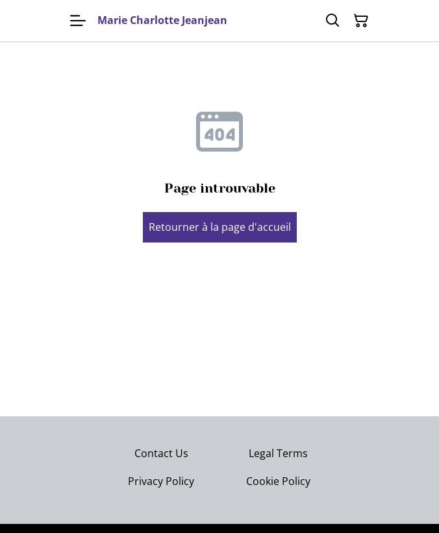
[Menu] (78, 20)
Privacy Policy (161, 481)
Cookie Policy (278, 481)
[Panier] (361, 20)
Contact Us (161, 453)
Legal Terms (278, 453)
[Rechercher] (332, 20)
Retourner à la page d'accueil (220, 227)
